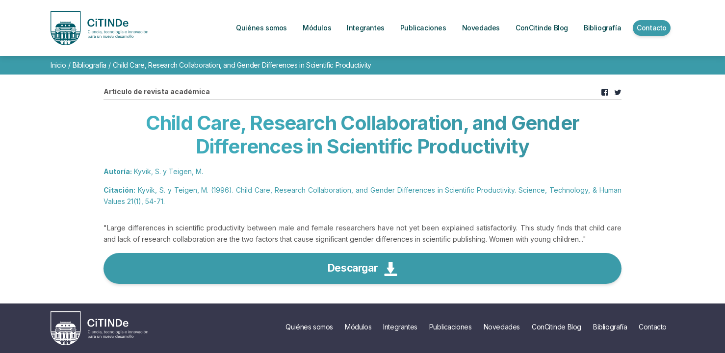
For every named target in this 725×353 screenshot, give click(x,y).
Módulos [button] (317, 28)
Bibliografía (89, 65)
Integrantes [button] (366, 28)
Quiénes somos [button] (261, 28)
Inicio (58, 65)
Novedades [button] (481, 28)
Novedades (502, 327)
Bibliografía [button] (602, 28)
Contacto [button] (652, 28)
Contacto (653, 327)
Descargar (362, 269)
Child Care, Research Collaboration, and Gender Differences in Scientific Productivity (242, 65)
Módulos (358, 327)
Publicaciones (450, 327)
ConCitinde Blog (556, 327)
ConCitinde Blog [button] (542, 28)
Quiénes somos (309, 327)
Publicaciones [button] (423, 28)
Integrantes (400, 327)
